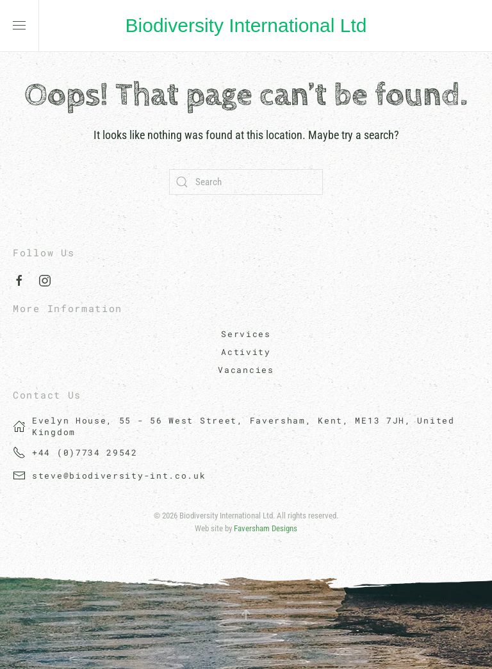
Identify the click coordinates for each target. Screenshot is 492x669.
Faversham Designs (265, 528)
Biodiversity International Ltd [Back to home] (246, 25)
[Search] (246, 182)
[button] (19, 25)
